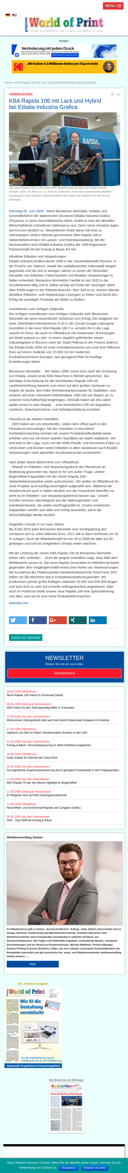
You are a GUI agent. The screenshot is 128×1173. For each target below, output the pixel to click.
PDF (33, 964)
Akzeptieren (69, 1167)
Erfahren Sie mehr (95, 1167)
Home (8, 82)
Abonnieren (64, 673)
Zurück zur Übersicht (25, 637)
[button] (18, 620)
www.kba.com (18, 603)
